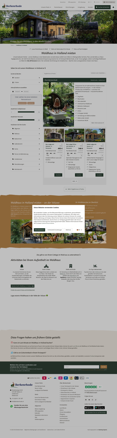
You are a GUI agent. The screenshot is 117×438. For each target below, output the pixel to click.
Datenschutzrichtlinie (48, 223)
